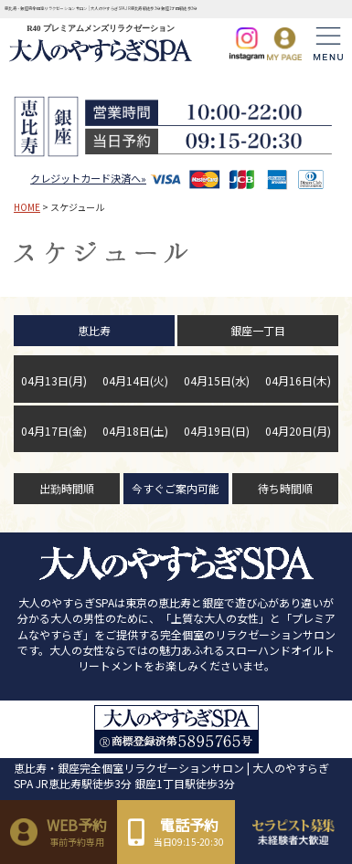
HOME (27, 207)
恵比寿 (94, 330)
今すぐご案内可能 (175, 488)
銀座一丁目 (257, 330)
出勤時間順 (66, 488)
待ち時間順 (285, 488)
